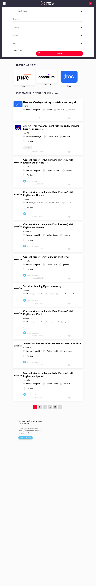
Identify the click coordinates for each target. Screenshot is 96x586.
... (50, 407)
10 (55, 407)
